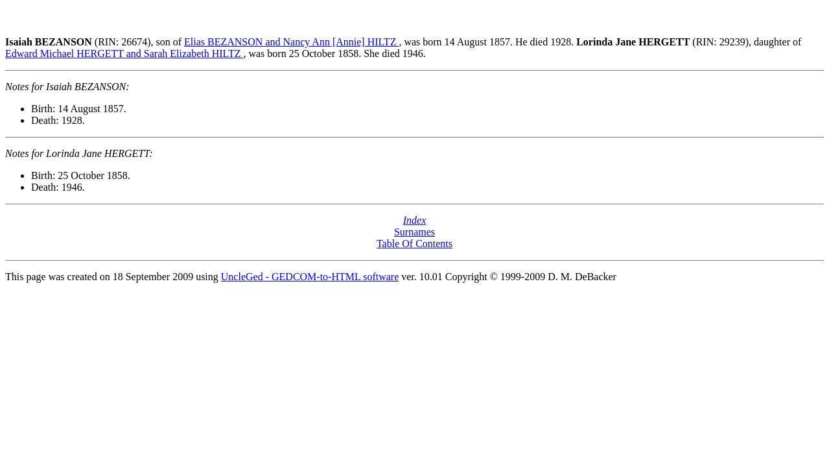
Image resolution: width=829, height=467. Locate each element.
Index (414, 220)
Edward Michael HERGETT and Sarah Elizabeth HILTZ (124, 53)
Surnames (414, 231)
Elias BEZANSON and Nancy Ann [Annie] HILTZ (291, 41)
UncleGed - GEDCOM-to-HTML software (310, 276)
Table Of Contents (414, 243)
